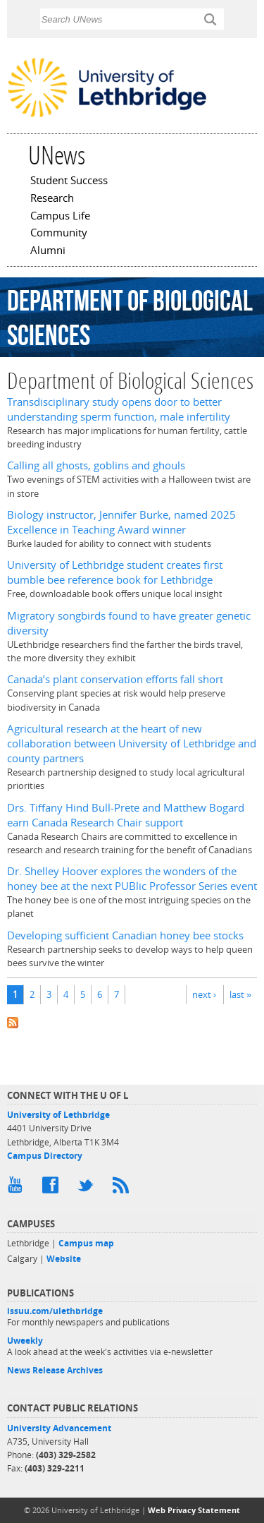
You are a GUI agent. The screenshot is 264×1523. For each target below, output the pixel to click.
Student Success (69, 181)
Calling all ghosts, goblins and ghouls (96, 465)
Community (58, 233)
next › (204, 994)
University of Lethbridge (58, 1114)
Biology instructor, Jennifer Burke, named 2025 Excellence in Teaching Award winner (121, 522)
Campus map (86, 1243)
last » (240, 994)
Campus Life (60, 216)
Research (52, 199)
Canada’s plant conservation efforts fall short (115, 679)
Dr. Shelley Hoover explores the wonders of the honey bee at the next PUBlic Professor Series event (132, 878)
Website (63, 1258)
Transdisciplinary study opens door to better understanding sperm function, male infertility (118, 409)
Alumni (47, 251)
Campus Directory (44, 1155)
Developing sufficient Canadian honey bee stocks (125, 935)
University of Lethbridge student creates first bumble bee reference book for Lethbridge (114, 572)
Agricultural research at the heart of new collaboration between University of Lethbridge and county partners (131, 743)
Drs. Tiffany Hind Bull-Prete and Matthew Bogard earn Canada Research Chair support (125, 815)
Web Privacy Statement (194, 1510)
